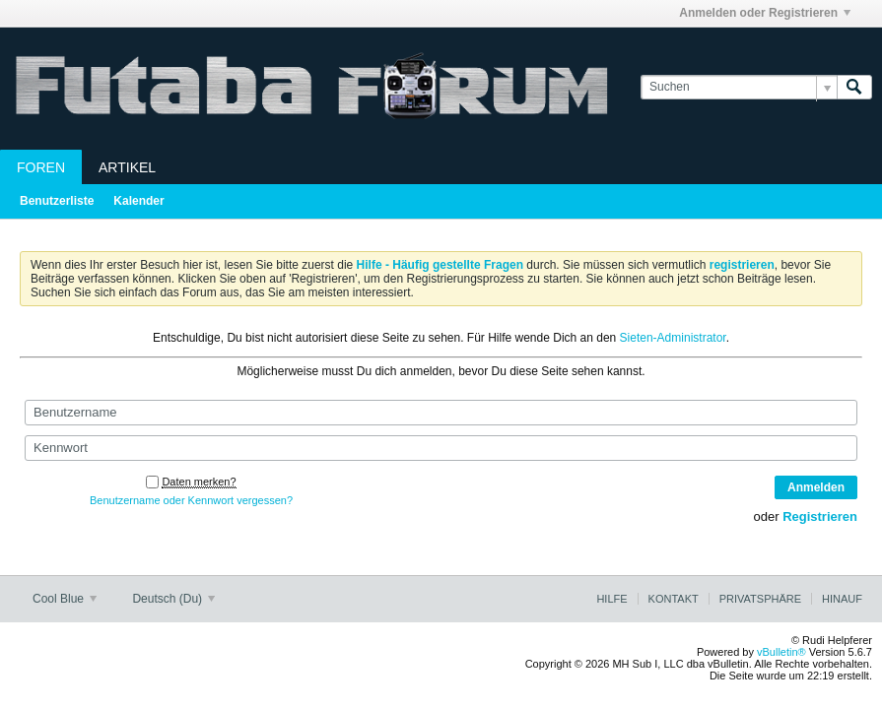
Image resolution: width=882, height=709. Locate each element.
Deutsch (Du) (173, 599)
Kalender (138, 201)
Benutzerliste (57, 201)
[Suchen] (739, 87)
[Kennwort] (441, 448)
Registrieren (819, 516)
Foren (41, 167)
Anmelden (816, 487)
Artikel (127, 167)
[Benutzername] (441, 412)
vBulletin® (781, 652)
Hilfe (611, 599)
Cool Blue (65, 599)
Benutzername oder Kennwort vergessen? (191, 500)
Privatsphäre (760, 599)
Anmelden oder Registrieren (764, 13)
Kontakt (673, 599)
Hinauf (842, 599)
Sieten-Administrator (673, 338)
